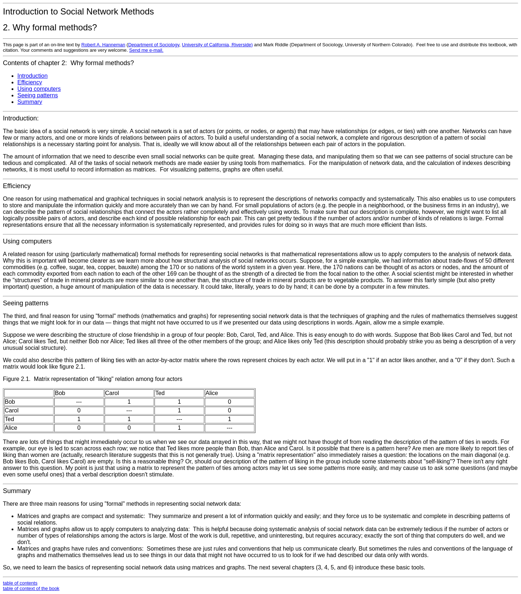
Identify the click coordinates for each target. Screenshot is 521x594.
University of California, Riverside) (217, 44)
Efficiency (29, 82)
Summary (29, 102)
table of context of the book (31, 588)
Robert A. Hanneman (103, 44)
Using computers (39, 89)
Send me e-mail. (146, 50)
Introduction (32, 76)
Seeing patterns (37, 95)
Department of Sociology (153, 44)
